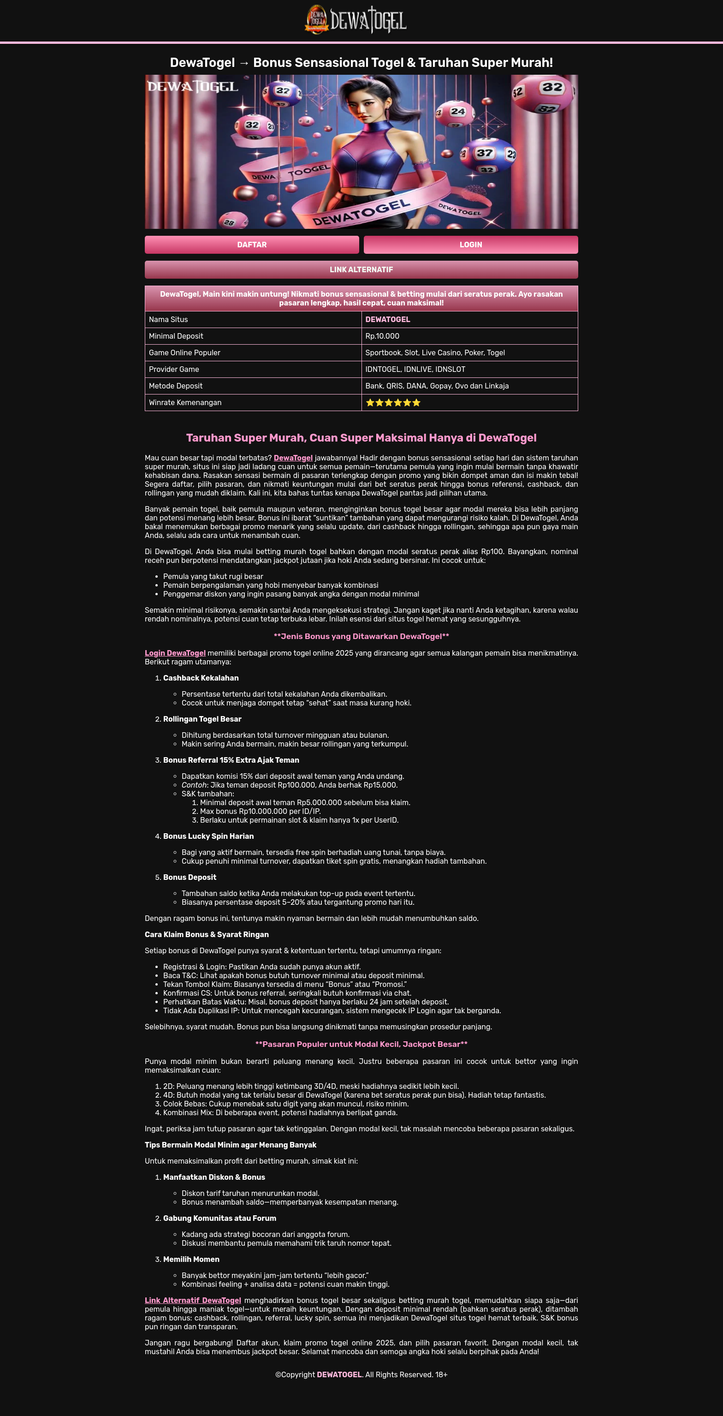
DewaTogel (293, 458)
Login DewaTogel (175, 653)
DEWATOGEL (339, 1374)
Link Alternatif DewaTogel (193, 1300)
